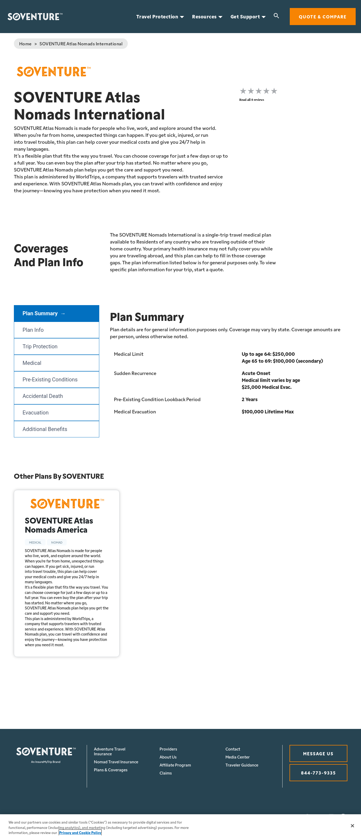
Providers (168, 749)
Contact (232, 749)
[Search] (276, 16)
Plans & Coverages (111, 769)
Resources (204, 16)
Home (25, 43)
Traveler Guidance (241, 765)
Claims (166, 773)
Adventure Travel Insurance (109, 751)
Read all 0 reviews (251, 100)
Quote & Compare (323, 16)
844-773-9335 (318, 772)
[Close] (352, 826)
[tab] (56, 313)
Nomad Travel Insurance (116, 761)
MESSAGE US (318, 753)
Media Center (237, 757)
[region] (180, 826)
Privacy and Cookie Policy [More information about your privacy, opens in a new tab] (80, 832)
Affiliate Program (175, 765)
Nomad (56, 542)
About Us (168, 757)
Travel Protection (157, 16)
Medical (35, 542)
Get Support (245, 16)
